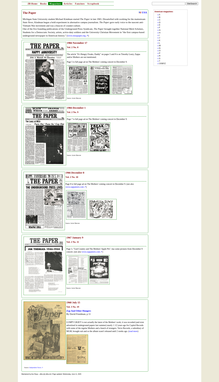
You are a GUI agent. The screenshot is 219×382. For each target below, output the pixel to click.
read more (133, 331)
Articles (68, 4)
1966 (69, 42)
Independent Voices (35, 367)
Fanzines (80, 4)
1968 (69, 302)
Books (43, 4)
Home (33, 4)
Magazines (55, 4)
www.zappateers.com (75, 187)
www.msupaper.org (76, 35)
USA (143, 12)
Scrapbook (93, 4)
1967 (69, 237)
